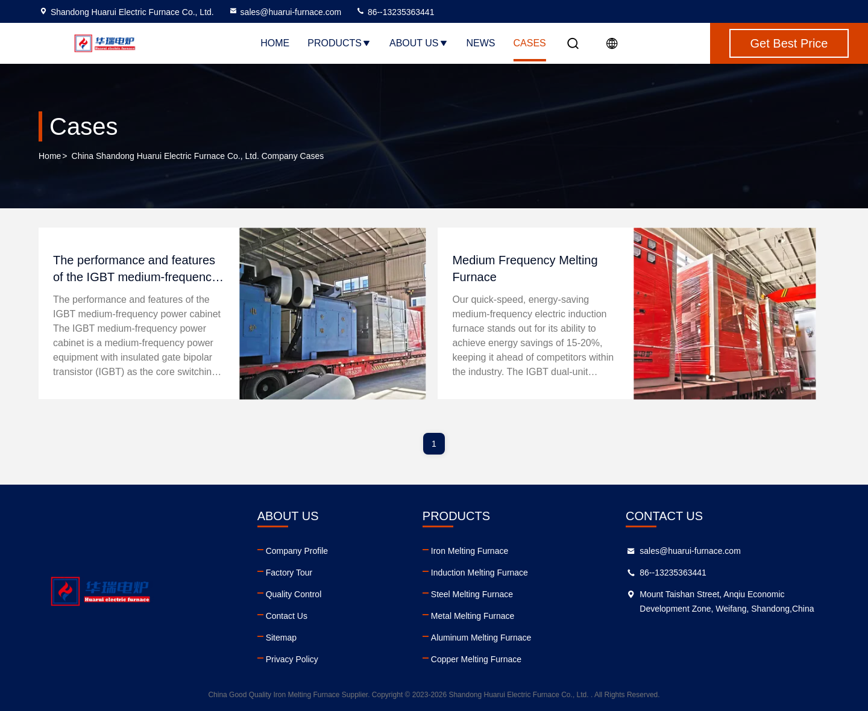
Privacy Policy (292, 659)
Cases (530, 43)
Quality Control (294, 594)
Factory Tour (289, 572)
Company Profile (297, 551)
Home (274, 43)
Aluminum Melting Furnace (481, 637)
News (481, 43)
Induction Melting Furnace (479, 572)
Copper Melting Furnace (476, 659)
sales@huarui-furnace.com (285, 12)
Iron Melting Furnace (469, 551)
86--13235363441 (395, 12)
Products (339, 43)
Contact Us (286, 616)
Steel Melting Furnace (472, 594)
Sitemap (281, 637)
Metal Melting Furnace (473, 616)
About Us (418, 43)
